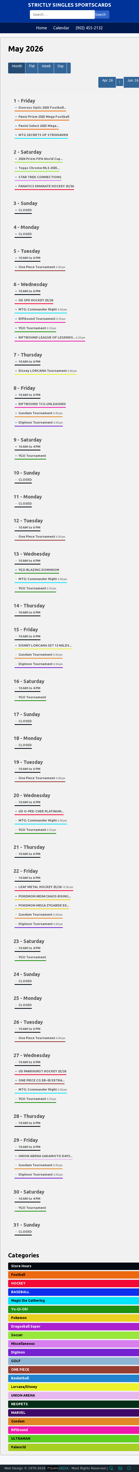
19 (28, 762)
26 (28, 1022)
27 (32, 1055)
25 (28, 998)
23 (29, 941)
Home (41, 28)
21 (29, 847)
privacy (120, 1468)
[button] (69, 68)
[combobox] (62, 14)
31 (27, 1225)
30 (29, 1192)
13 (32, 554)
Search (100, 15)
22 (26, 871)
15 (26, 629)
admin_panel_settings (111, 1468)
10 (27, 473)
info (129, 1468)
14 (29, 605)
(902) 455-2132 (89, 28)
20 (32, 795)
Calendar (61, 28)
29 (26, 1140)
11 (28, 496)
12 (28, 520)
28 (29, 1116)
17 (27, 714)
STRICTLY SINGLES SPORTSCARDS (69, 5)
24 (27, 974)
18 (28, 738)
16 (29, 681)
